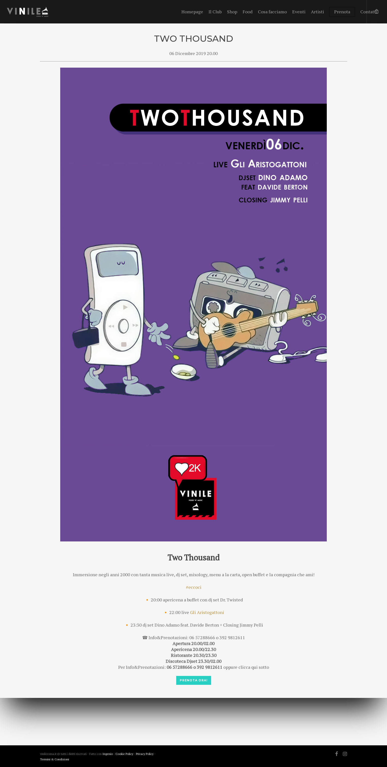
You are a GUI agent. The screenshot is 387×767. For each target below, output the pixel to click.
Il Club (215, 12)
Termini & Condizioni (54, 759)
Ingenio (107, 754)
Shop (232, 12)
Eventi (299, 12)
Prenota (342, 12)
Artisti (317, 12)
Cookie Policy (125, 754)
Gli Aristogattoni (207, 612)
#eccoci (193, 587)
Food (247, 12)
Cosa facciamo (272, 12)
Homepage (192, 12)
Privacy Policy (145, 754)
